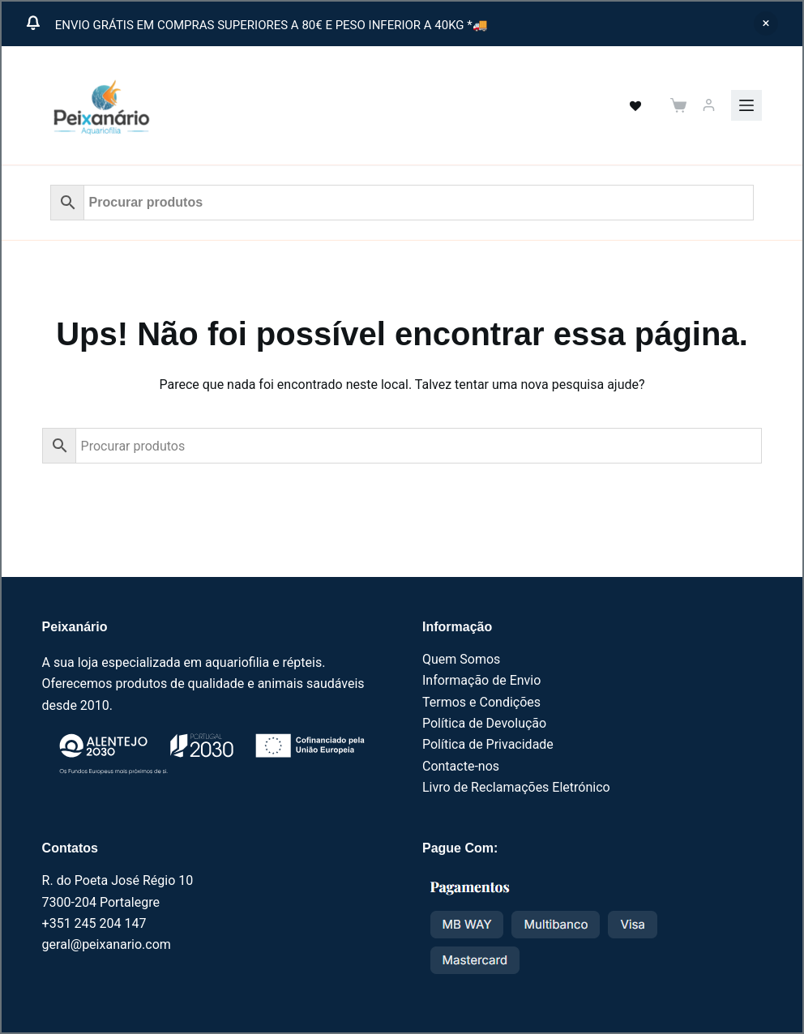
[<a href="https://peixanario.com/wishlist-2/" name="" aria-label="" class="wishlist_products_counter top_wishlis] (626, 105)
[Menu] (746, 105)
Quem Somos (461, 659)
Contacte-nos (460, 766)
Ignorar (766, 23)
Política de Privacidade (488, 744)
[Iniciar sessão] (709, 105)
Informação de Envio (481, 680)
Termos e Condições (481, 702)
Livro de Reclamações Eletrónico (516, 787)
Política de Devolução (484, 723)
